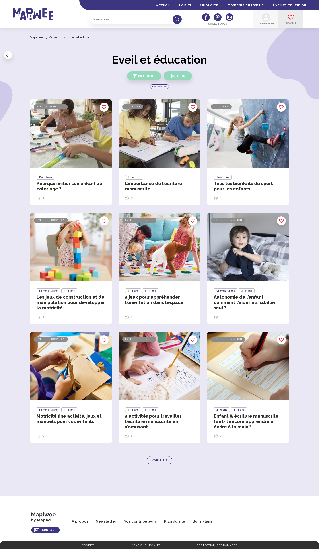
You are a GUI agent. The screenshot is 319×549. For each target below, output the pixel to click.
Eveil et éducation (289, 5)
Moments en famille (246, 5)
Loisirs (185, 5)
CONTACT (49, 530)
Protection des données (217, 545)
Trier (181, 75)
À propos (80, 521)
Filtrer (146, 75)
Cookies (88, 545)
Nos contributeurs (140, 521)
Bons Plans (202, 521)
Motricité (160, 86)
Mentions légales (146, 545)
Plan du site (174, 521)
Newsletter (106, 521)
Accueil (163, 5)
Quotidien (209, 5)
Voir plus (159, 460)
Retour (8, 55)
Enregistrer (104, 107)
